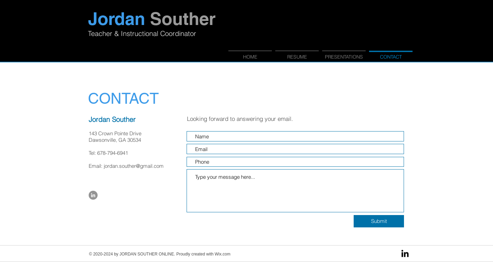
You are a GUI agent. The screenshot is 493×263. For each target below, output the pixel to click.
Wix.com (222, 254)
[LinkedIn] (405, 254)
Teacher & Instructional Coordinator (142, 33)
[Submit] (379, 221)
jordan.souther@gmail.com (134, 166)
